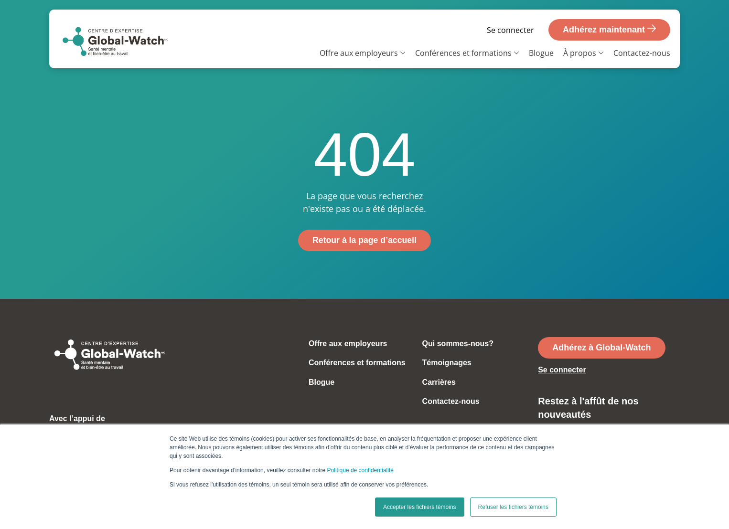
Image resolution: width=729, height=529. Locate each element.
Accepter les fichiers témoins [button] (419, 507)
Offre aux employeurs (359, 53)
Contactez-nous (641, 53)
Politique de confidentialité (360, 470)
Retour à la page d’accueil (364, 240)
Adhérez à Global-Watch (601, 347)
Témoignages (447, 363)
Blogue (541, 53)
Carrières (439, 382)
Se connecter (510, 30)
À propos (579, 53)
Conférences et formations (463, 53)
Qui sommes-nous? (457, 343)
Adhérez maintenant (609, 29)
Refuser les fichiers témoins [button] (513, 507)
